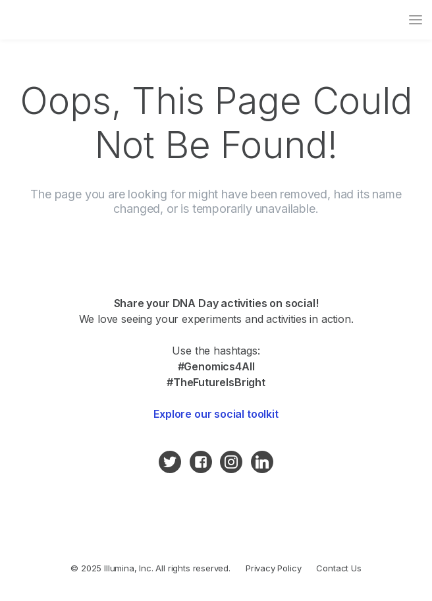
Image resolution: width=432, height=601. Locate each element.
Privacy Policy (274, 568)
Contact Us (338, 568)
